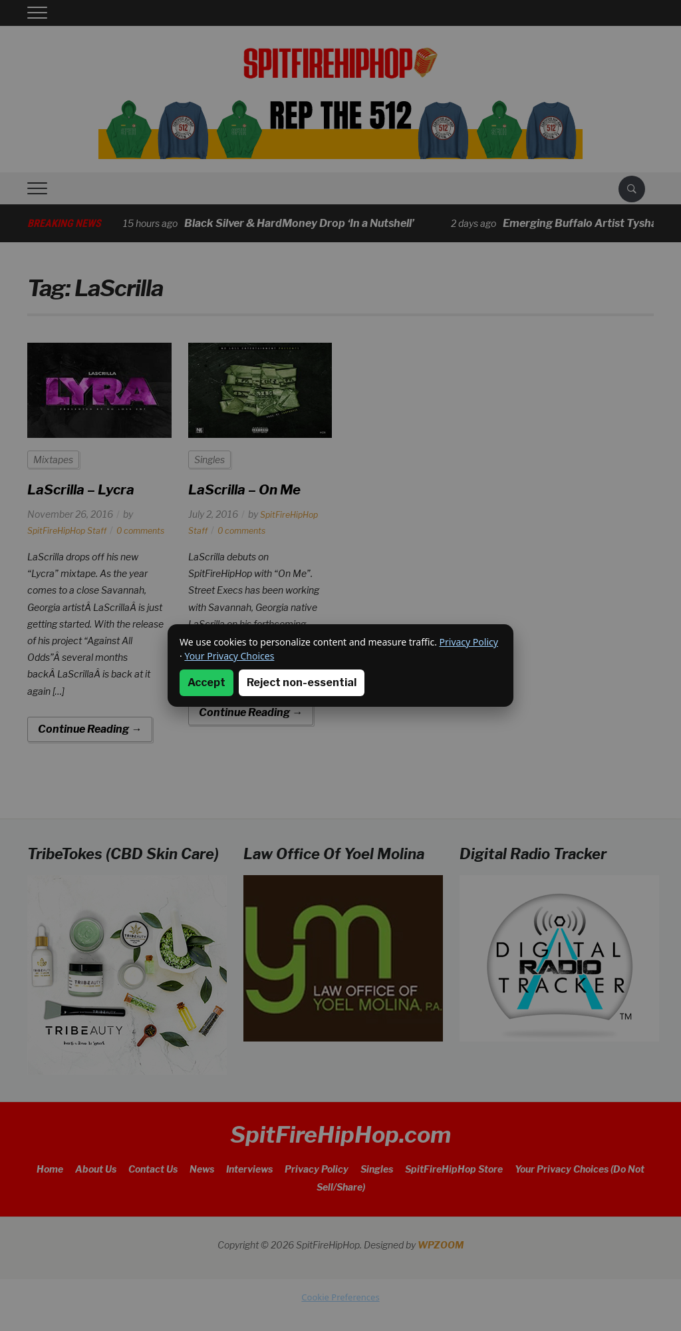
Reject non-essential (301, 682)
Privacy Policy (469, 642)
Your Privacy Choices (229, 656)
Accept (206, 682)
